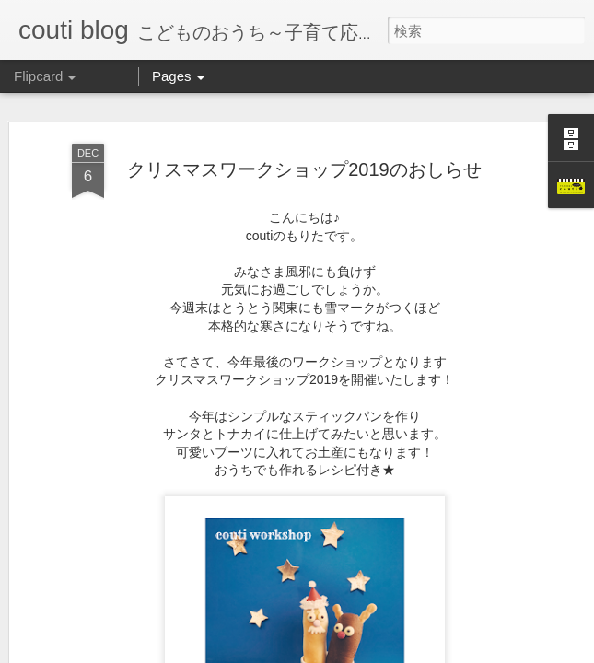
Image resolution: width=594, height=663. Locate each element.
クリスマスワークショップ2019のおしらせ (304, 168)
